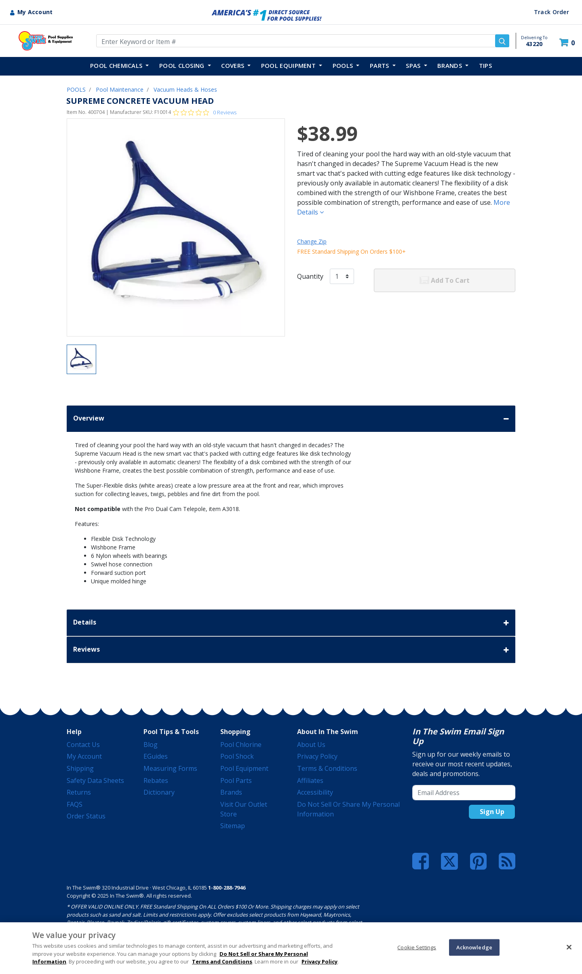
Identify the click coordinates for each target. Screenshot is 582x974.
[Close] (569, 947)
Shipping (80, 768)
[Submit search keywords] (502, 40)
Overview (291, 419)
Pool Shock (237, 756)
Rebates (155, 780)
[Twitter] (449, 860)
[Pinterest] (478, 861)
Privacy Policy (317, 756)
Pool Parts (236, 780)
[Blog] (507, 861)
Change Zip (312, 241)
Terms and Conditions (222, 961)
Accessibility (315, 792)
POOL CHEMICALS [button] (117, 65)
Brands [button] (450, 65)
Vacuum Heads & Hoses (185, 89)
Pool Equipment (244, 768)
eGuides (155, 756)
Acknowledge (474, 947)
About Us (311, 744)
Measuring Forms (170, 768)
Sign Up (492, 811)
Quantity (310, 276)
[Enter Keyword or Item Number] (302, 40)
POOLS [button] (344, 65)
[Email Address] (463, 792)
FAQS (74, 804)
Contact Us (83, 744)
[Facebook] (420, 861)
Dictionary (159, 792)
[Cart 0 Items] (568, 42)
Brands (231, 792)
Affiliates (310, 780)
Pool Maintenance (119, 89)
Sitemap (232, 825)
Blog (150, 744)
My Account (84, 756)
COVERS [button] (233, 65)
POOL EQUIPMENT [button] (289, 65)
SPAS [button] (414, 65)
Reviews (291, 650)
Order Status (86, 816)
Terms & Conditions (327, 768)
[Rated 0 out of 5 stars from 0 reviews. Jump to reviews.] (204, 112)
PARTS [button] (380, 65)
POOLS (76, 89)
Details (291, 623)
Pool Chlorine (240, 744)
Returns (79, 792)
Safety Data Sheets (95, 780)
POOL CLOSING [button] (182, 65)
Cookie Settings (416, 947)
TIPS (485, 65)
